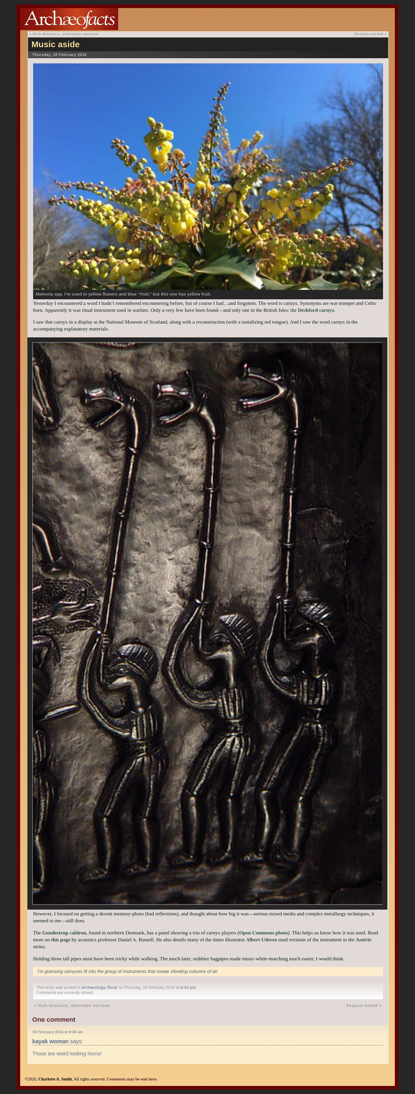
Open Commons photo (263, 933)
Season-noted (368, 34)
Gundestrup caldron (64, 933)
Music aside (55, 44)
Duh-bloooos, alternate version (65, 34)
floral (112, 987)
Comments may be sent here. (132, 1079)
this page (60, 939)
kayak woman (50, 1041)
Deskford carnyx (316, 310)
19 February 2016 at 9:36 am (57, 1032)
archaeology (93, 987)
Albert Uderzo (261, 939)
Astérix (363, 939)
